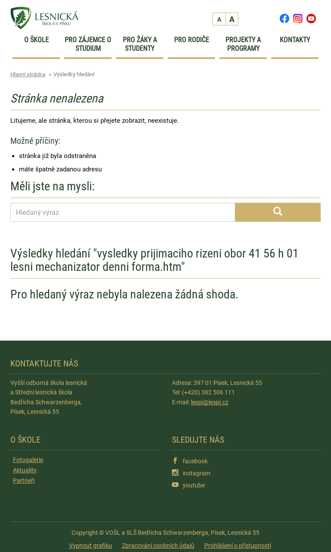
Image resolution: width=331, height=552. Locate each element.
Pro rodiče (191, 40)
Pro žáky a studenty (140, 44)
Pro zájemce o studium (88, 44)
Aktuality (25, 470)
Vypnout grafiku (90, 545)
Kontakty (295, 40)
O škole (36, 40)
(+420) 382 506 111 (208, 392)
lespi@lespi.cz (209, 402)
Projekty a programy (243, 44)
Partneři (23, 480)
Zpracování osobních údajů (158, 545)
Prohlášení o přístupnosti (237, 545)
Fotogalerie (28, 459)
